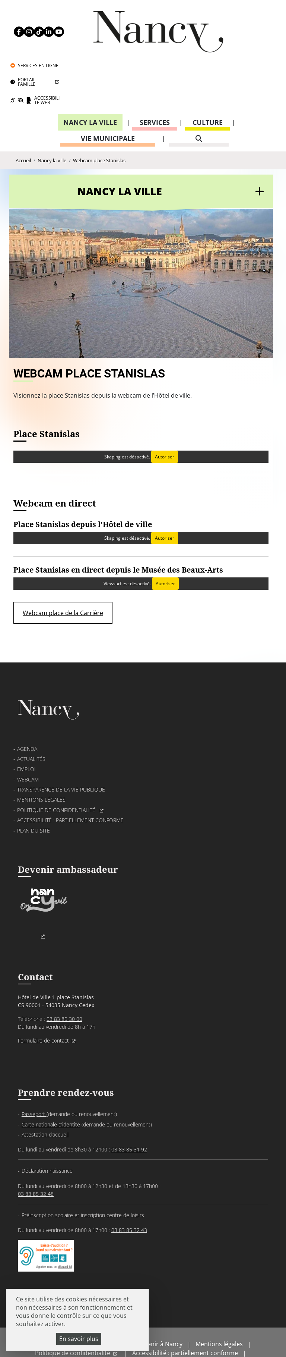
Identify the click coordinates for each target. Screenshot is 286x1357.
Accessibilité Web (249, 47)
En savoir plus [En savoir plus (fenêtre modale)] (78, 1339)
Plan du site (33, 792)
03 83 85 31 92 (129, 1114)
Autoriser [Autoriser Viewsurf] (165, 542)
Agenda (27, 710)
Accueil (23, 108)
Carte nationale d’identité (51, 1089)
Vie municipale (108, 85)
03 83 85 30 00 (64, 983)
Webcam (28, 741)
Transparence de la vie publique (61, 751)
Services (155, 69)
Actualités (31, 721)
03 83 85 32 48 (36, 1158)
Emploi (26, 731)
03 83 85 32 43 (129, 1194)
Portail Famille (237, 28)
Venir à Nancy (163, 1313)
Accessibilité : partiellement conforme (70, 782)
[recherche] (199, 86)
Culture (208, 69)
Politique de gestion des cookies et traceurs (159, 1331)
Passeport (34, 1079)
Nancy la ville (90, 69)
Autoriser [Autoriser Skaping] (164, 414)
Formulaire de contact (43, 1004)
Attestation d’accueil (45, 1099)
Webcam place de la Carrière (63, 571)
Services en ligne (249, 13)
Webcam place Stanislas (99, 108)
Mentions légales (41, 761)
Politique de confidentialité (57, 772)
